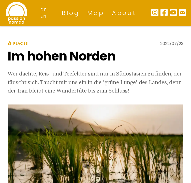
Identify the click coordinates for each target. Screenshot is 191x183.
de (43, 10)
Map (95, 13)
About (124, 13)
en (43, 16)
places (18, 43)
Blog (71, 13)
